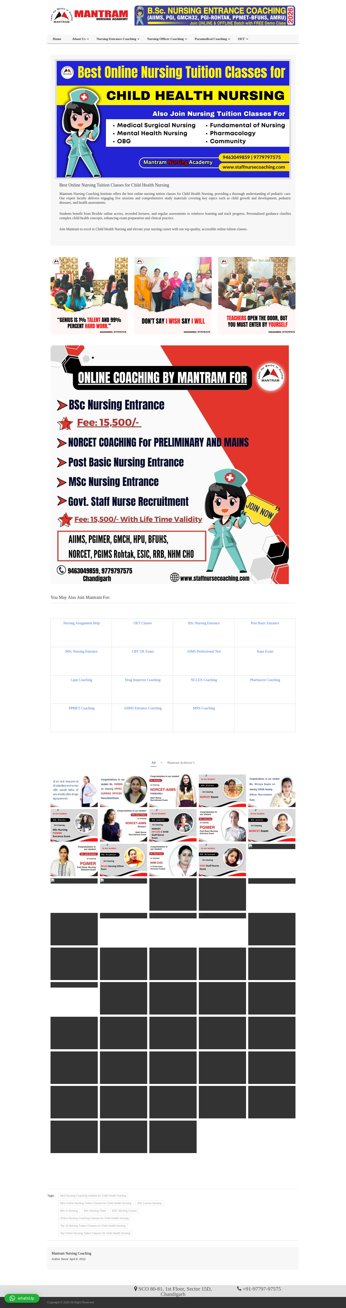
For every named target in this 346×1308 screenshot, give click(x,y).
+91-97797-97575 (262, 1288)
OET (241, 39)
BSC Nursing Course (124, 1210)
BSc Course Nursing (149, 1203)
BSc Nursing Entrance (204, 623)
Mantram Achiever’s (180, 762)
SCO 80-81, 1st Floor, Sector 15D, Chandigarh (175, 1291)
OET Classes (143, 623)
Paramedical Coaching (211, 39)
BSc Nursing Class (95, 1210)
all (153, 762)
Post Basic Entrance (265, 623)
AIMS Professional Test (204, 651)
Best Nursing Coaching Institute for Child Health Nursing (93, 1195)
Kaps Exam (265, 651)
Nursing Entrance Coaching (116, 39)
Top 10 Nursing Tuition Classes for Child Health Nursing (93, 1225)
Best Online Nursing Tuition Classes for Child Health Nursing (95, 1203)
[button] (21, 1298)
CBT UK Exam (143, 651)
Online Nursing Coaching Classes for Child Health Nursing (94, 1218)
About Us (78, 39)
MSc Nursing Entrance (81, 651)
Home (57, 39)
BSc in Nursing (69, 1210)
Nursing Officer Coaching (165, 39)
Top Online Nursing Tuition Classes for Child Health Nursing (95, 1233)
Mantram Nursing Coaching (71, 1253)
